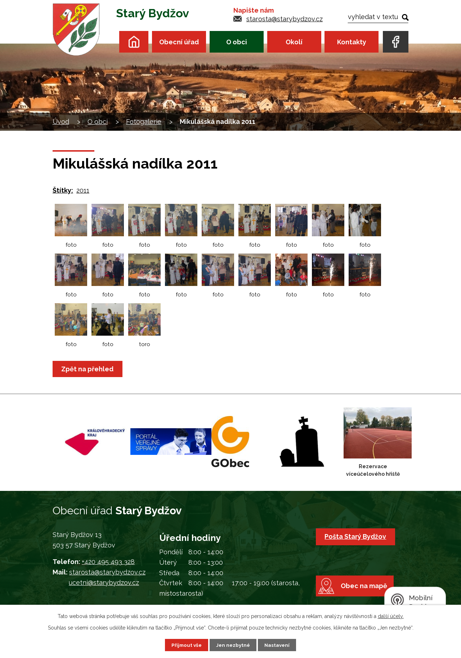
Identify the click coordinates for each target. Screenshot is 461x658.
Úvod (133, 41)
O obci (236, 42)
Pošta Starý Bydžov (356, 536)
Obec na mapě (366, 593)
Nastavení (278, 645)
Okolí (294, 42)
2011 (82, 190)
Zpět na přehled (88, 369)
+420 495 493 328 (108, 561)
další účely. (391, 616)
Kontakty (351, 42)
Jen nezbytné (233, 645)
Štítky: (63, 190)
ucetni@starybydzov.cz (104, 582)
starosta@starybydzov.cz (284, 19)
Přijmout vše (185, 645)
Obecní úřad (179, 42)
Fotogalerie (143, 121)
